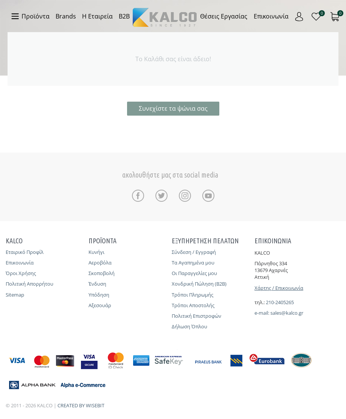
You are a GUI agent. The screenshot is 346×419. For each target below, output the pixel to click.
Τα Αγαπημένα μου (193, 262)
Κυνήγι (96, 252)
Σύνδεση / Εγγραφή (194, 252)
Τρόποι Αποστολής (193, 305)
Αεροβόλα (100, 262)
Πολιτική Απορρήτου (29, 283)
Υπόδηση (98, 294)
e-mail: (262, 312)
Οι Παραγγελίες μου (194, 273)
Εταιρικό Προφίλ (24, 252)
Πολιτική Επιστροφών (196, 315)
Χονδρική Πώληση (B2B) (199, 283)
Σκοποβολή (101, 273)
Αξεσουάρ (99, 305)
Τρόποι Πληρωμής (192, 294)
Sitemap (15, 294)
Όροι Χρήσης (21, 273)
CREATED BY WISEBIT (80, 405)
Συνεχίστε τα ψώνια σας (173, 108)
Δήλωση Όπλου (189, 326)
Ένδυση (97, 283)
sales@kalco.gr (286, 312)
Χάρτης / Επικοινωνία (278, 287)
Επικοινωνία (20, 262)
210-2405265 (280, 302)
